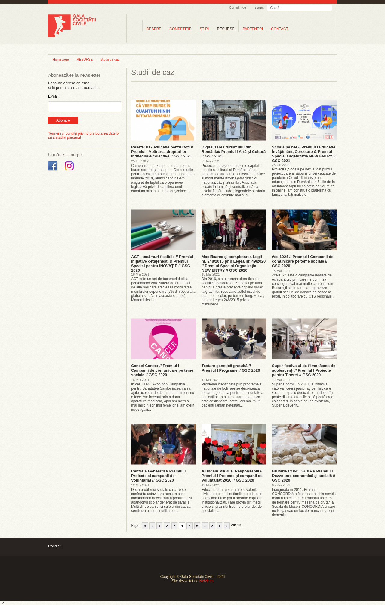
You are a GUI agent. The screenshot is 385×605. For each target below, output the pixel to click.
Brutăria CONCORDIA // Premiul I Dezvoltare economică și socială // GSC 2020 (303, 475)
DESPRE (153, 29)
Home (134, 29)
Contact (54, 546)
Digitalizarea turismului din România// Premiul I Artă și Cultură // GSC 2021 (234, 151)
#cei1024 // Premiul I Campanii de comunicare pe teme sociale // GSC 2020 (302, 261)
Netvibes (206, 581)
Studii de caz (109, 59)
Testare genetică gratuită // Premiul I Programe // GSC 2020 (231, 368)
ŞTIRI (204, 29)
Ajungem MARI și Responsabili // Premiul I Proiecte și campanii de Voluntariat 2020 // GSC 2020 (232, 475)
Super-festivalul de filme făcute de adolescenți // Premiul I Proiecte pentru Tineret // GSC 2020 (303, 370)
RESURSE (225, 29)
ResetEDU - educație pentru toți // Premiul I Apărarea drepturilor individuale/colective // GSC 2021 (162, 151)
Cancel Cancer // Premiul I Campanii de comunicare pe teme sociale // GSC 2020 (162, 370)
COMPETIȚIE (180, 29)
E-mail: (53, 96)
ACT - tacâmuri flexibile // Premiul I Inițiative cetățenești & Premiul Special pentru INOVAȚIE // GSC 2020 (163, 263)
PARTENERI (252, 29)
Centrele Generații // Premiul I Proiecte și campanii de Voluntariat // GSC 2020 (158, 475)
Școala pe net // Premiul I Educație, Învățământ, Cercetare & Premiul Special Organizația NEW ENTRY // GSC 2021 (304, 154)
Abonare (63, 120)
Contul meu (237, 7)
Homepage (61, 59)
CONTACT (279, 29)
